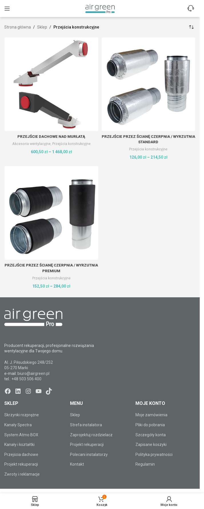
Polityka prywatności (154, 454)
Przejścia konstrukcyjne (72, 144)
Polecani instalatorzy (89, 454)
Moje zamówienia (151, 415)
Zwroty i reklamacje (22, 474)
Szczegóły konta (150, 434)
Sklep (42, 27)
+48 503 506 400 (26, 379)
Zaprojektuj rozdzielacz (91, 434)
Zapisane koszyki (151, 444)
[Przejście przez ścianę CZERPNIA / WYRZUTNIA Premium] (51, 213)
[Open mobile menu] (7, 8)
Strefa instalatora (86, 425)
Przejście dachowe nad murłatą (51, 136)
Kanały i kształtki (19, 444)
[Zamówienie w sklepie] (191, 27)
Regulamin (145, 464)
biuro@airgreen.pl (33, 373)
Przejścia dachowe (21, 454)
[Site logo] (100, 8)
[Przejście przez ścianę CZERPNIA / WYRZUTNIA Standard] (148, 84)
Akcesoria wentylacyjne (30, 144)
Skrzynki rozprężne (21, 415)
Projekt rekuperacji (21, 464)
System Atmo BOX (21, 434)
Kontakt (77, 464)
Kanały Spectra (18, 425)
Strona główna (17, 27)
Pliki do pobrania (150, 425)
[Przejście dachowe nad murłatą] (51, 84)
